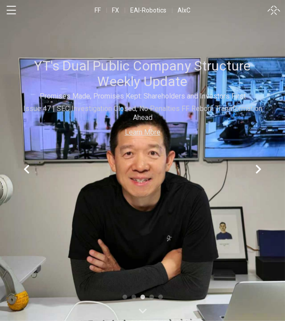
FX (115, 10)
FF (98, 10)
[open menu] (11, 10)
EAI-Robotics (148, 10)
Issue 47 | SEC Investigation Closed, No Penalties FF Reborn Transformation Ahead (142, 113)
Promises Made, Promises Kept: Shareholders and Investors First (143, 96)
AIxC (184, 10)
